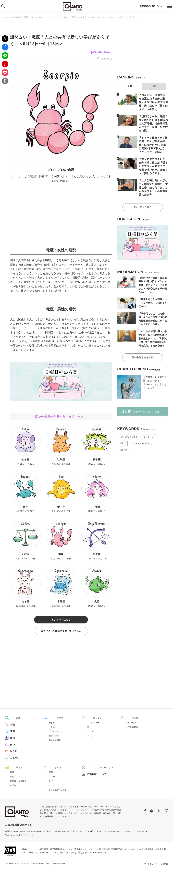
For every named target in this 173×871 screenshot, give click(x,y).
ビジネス (53, 718)
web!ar (23, 832)
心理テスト (124, 445)
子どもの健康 (132, 727)
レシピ (13, 751)
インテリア (54, 786)
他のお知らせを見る (142, 352)
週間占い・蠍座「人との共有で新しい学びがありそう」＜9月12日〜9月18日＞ (104, 17)
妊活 (12, 773)
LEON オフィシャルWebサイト (109, 832)
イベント (91, 736)
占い (12, 745)
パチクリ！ (128, 832)
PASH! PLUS (39, 832)
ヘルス (129, 718)
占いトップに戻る (61, 619)
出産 (12, 777)
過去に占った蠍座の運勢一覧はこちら (61, 632)
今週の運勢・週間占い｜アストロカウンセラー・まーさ (36, 17)
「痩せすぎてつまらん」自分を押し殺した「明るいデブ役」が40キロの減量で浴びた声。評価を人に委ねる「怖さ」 (153, 162)
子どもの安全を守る (128, 432)
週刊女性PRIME (11, 832)
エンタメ (92, 718)
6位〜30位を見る (142, 203)
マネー (52, 777)
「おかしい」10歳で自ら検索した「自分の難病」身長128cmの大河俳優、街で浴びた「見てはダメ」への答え (153, 102)
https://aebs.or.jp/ (98, 853)
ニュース (15, 758)
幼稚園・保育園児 (18, 781)
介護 (121, 438)
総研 (12, 718)
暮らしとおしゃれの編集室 (58, 832)
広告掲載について (96, 774)
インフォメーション (97, 768)
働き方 (52, 723)
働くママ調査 (55, 741)
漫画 (12, 738)
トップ (6, 17)
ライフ (52, 768)
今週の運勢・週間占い (99, 52)
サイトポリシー (150, 864)
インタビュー (149, 432)
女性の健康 (131, 723)
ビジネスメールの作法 (139, 438)
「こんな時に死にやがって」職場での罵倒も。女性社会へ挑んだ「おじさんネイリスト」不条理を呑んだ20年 (153, 184)
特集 (12, 725)
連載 (12, 732)
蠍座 (65, 17)
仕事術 (52, 727)
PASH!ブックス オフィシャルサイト (20, 836)
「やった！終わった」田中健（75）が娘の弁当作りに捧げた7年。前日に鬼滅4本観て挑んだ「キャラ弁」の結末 (153, 141)
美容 (51, 781)
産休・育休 (54, 736)
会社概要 (164, 864)
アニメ (90, 732)
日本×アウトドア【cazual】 (82, 832)
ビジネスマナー (56, 732)
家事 (51, 773)
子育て (13, 768)
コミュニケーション (58, 790)
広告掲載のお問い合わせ (149, 6)
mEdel (30, 832)
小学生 (13, 786)
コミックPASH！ (141, 832)
